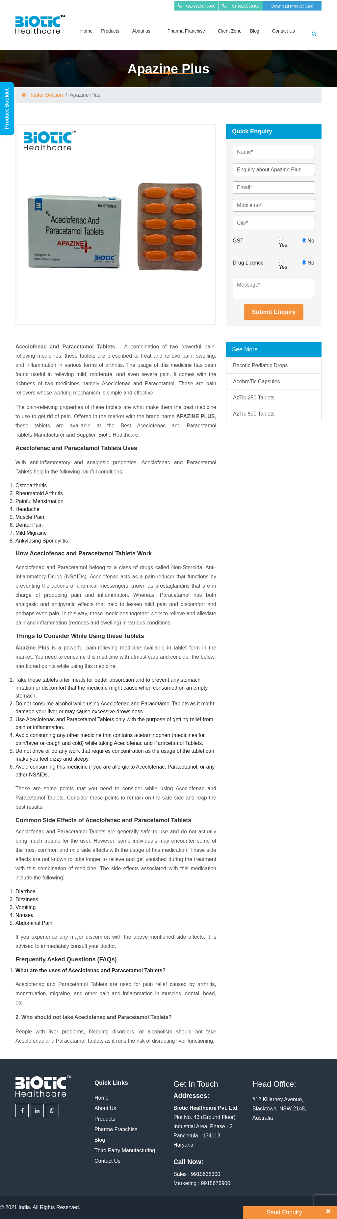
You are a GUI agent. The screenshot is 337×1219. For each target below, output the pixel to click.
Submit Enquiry (274, 312)
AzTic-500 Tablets (253, 414)
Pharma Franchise (186, 31)
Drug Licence (248, 263)
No (308, 240)
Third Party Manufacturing (124, 1150)
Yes (283, 242)
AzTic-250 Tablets (253, 397)
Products (110, 31)
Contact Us (283, 31)
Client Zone (230, 31)
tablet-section (46, 95)
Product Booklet (7, 108)
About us (141, 31)
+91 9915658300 (244, 6)
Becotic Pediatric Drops (260, 365)
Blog (254, 31)
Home (86, 31)
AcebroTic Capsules (256, 381)
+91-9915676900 (200, 6)
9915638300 (205, 1174)
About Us (105, 1108)
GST (238, 240)
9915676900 (215, 1183)
